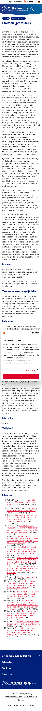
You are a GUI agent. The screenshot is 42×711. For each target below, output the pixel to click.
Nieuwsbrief (34, 683)
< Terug (6, 18)
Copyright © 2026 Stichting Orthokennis (21, 705)
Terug (4, 641)
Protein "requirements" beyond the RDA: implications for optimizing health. (22, 502)
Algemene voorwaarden (13, 697)
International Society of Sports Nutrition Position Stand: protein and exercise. (23, 623)
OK (21, 377)
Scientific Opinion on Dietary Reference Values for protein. (22, 511)
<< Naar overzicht (18, 18)
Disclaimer (14, 694)
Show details (30, 370)
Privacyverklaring (26, 694)
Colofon (21, 700)
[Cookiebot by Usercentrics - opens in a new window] (29, 332)
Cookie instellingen (30, 697)
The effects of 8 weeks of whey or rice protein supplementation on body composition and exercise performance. (23, 594)
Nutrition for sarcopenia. (25, 577)
